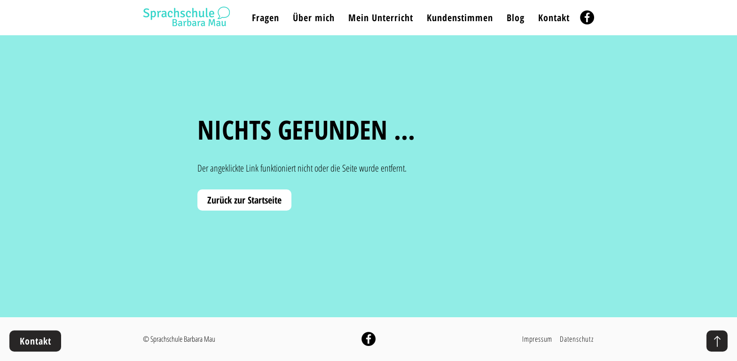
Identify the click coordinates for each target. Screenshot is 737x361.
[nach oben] (717, 341)
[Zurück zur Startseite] (244, 200)
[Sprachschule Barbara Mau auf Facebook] (368, 339)
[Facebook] (587, 17)
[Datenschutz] (577, 339)
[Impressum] (538, 339)
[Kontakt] (35, 341)
